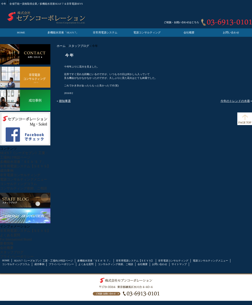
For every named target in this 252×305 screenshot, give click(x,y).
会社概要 (189, 32)
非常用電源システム (105, 32)
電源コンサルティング (147, 32)
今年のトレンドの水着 (235, 101)
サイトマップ (179, 264)
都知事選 (65, 101)
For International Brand (16, 239)
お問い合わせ (231, 32)
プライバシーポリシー (17, 256)
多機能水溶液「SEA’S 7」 (63, 32)
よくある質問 (10, 235)
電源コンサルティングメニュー (23, 179)
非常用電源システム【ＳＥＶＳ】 (25, 166)
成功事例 (6, 170)
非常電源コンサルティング (20, 175)
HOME (21, 32)
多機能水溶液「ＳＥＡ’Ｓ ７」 (23, 162)
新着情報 (6, 243)
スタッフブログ (78, 46)
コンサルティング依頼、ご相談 (23, 188)
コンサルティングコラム (18, 184)
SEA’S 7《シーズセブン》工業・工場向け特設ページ (43, 260)
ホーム (61, 46)
